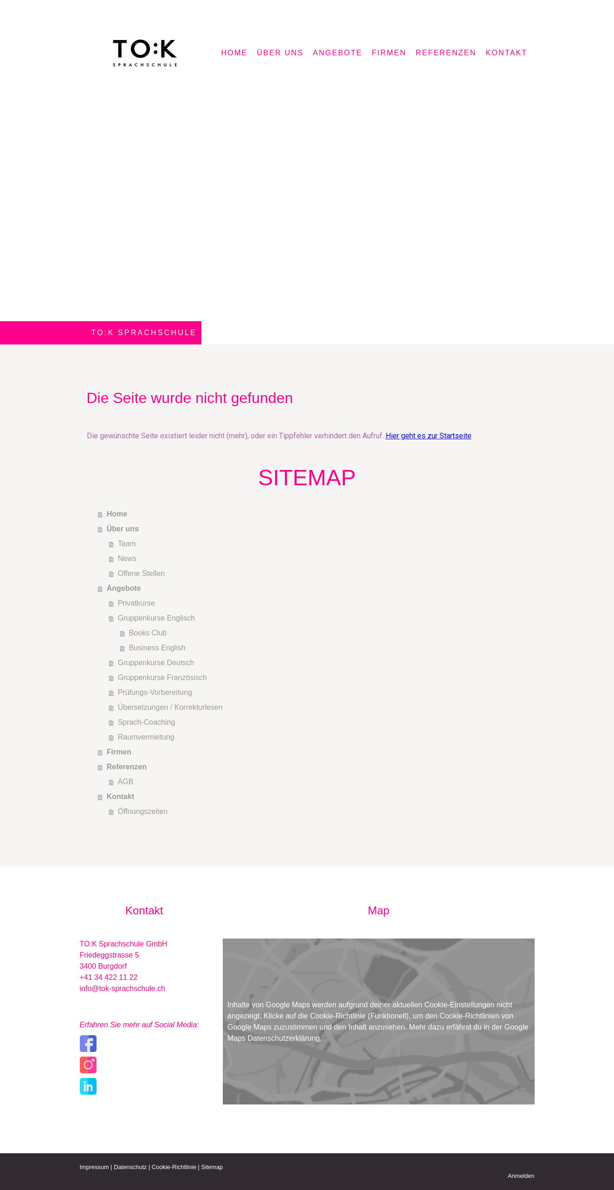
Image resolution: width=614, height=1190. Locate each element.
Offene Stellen (141, 573)
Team (127, 544)
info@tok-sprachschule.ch (122, 988)
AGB (126, 782)
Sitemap (212, 1167)
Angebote (337, 53)
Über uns (280, 53)
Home (234, 53)
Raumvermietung (146, 737)
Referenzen (446, 53)
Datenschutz (130, 1167)
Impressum (94, 1167)
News (127, 558)
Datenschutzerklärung (284, 1038)
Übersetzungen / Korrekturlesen (170, 707)
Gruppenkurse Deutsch (156, 663)
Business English (157, 648)
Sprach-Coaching (146, 722)
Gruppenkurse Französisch (162, 677)
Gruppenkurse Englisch (156, 618)
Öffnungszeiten (143, 811)
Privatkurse (136, 603)
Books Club (148, 633)
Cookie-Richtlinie (338, 1016)
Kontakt (507, 53)
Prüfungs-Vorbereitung (155, 692)
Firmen (389, 53)
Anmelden (521, 1175)
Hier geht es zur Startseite (429, 435)
